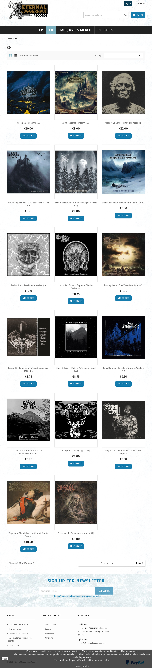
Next (140, 563)
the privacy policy (93, 596)
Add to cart (28, 136)
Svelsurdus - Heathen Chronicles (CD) (28, 285)
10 (112, 563)
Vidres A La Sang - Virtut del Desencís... (123, 122)
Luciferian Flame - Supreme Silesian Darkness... (76, 287)
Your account (52, 615)
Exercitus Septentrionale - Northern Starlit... (123, 202)
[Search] (106, 15)
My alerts (49, 638)
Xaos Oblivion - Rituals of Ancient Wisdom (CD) (123, 369)
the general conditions (71, 596)
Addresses (49, 633)
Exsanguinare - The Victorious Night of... (123, 285)
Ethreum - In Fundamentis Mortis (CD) (76, 533)
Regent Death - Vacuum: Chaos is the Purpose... (123, 452)
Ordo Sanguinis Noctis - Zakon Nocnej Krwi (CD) (28, 204)
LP (41, 30)
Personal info (50, 624)
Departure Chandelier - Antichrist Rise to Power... (28, 535)
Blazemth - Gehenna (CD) (28, 122)
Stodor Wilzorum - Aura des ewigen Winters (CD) (76, 204)
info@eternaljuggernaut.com (93, 643)
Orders (48, 629)
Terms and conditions (18, 633)
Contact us (140, 3)
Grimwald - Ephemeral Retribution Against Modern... (28, 369)
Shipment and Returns (19, 624)
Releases (105, 30)
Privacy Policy (15, 629)
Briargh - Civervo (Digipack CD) (76, 450)
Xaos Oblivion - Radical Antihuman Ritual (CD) (76, 369)
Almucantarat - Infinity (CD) (76, 122)
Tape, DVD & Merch (75, 30)
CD (51, 30)
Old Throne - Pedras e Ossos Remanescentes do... (28, 452)
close (4, 659)
